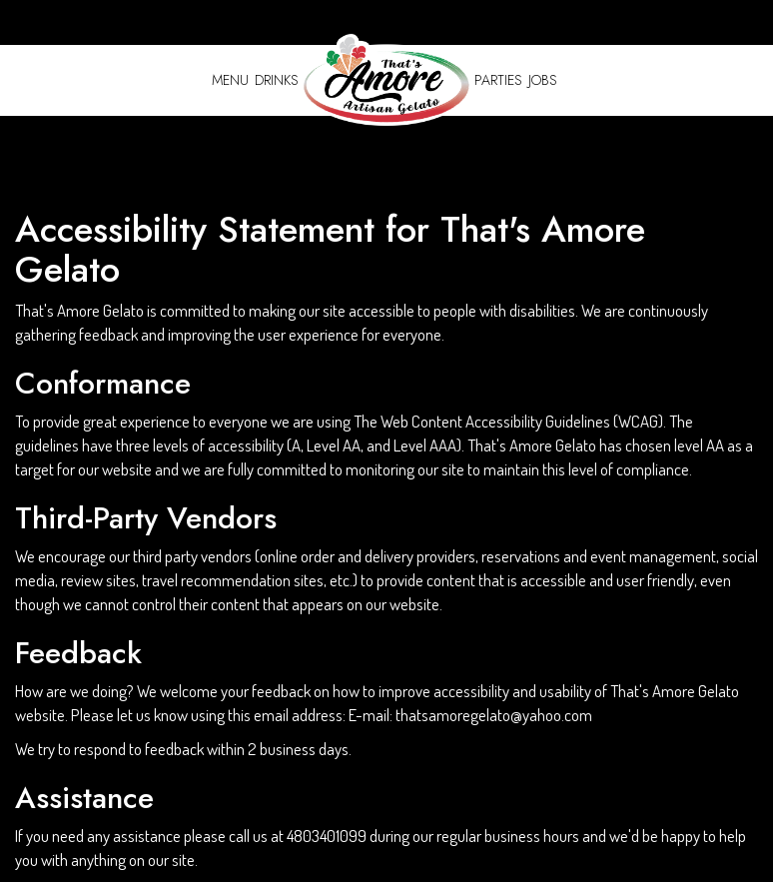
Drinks (277, 80)
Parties (498, 80)
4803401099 (327, 835)
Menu (230, 80)
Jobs (542, 80)
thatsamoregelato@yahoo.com (493, 714)
